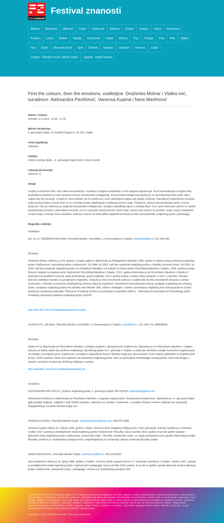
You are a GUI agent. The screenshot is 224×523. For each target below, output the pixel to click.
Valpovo (108, 47)
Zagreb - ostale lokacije (98, 57)
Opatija (77, 38)
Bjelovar (68, 28)
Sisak (44, 47)
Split (80, 47)
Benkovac (51, 28)
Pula (161, 38)
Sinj (33, 47)
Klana (157, 28)
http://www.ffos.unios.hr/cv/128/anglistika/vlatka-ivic (57, 369)
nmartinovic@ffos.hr (93, 454)
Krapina (35, 38)
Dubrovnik (98, 28)
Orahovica (93, 38)
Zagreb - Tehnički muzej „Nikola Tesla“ (54, 57)
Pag (135, 38)
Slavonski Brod (62, 47)
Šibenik (93, 47)
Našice (63, 38)
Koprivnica (173, 28)
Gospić (129, 28)
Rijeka (184, 38)
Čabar (82, 28)
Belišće (35, 28)
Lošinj (49, 38)
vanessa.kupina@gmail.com (96, 420)
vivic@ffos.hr (129, 324)
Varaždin (124, 47)
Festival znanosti (86, 11)
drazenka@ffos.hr (144, 238)
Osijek (109, 38)
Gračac (143, 28)
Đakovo (115, 28)
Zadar (154, 47)
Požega (148, 38)
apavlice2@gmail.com (142, 391)
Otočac (123, 38)
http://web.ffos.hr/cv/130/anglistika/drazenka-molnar (57, 309)
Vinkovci (140, 47)
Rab (172, 38)
